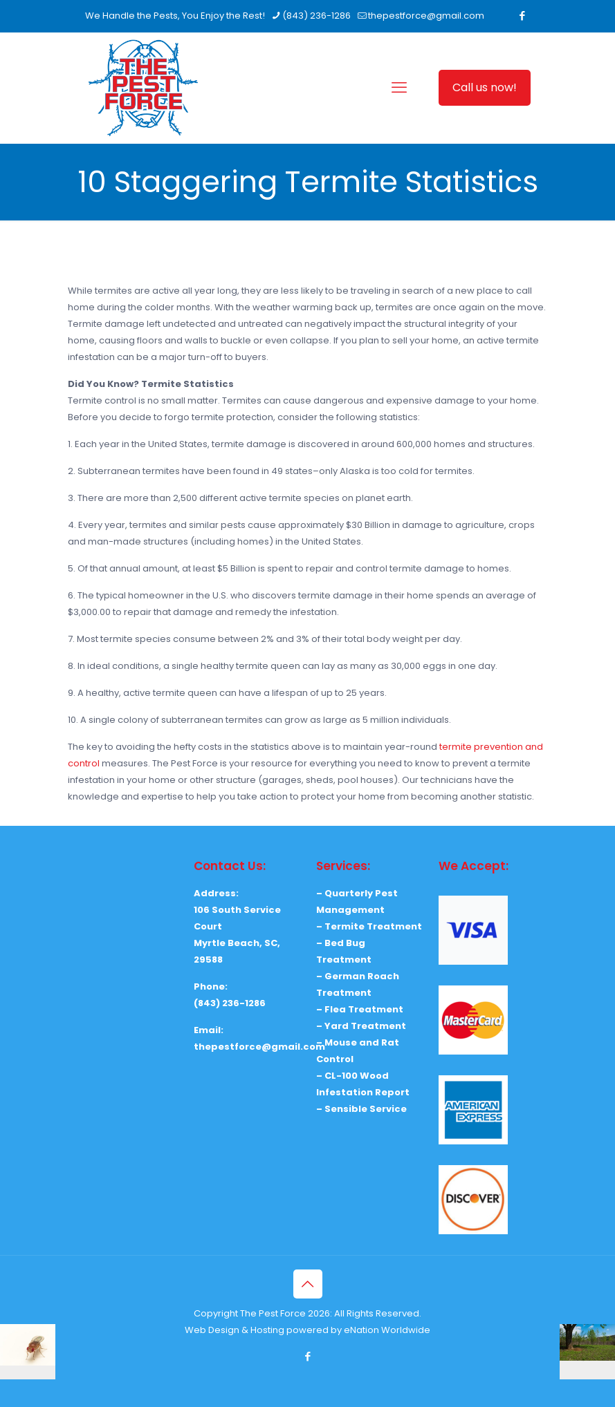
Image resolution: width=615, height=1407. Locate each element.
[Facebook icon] (522, 15)
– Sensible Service (361, 1108)
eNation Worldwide (387, 1330)
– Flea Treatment (359, 1009)
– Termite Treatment (369, 926)
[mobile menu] (399, 88)
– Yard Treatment (361, 1025)
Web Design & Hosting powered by (264, 1330)
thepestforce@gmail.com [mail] (426, 15)
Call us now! (484, 87)
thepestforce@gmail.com (259, 1046)
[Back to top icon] (307, 1284)
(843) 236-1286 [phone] (316, 15)
